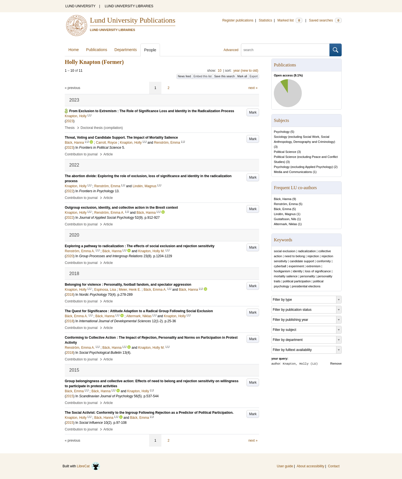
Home (73, 49)
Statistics (265, 20)
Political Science (285, 151)
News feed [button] (184, 76)
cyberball (280, 266)
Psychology (281, 131)
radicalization (307, 251)
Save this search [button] (224, 76)
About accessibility (310, 466)
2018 (69, 295)
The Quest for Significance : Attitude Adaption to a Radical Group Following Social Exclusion (139, 311)
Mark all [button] (242, 76)
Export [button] (254, 76)
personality (307, 276)
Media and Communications (293, 172)
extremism (313, 266)
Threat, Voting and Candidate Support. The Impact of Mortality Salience (121, 137)
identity (298, 271)
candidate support (302, 261)
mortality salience (286, 276)
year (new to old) (245, 71)
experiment (296, 266)
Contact (333, 466)
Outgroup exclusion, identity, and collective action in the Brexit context (121, 208)
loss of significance (318, 271)
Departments (125, 49)
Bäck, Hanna (282, 199)
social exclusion (284, 251)
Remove (336, 363)
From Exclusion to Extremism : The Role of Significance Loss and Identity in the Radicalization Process (151, 111)
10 (219, 71)
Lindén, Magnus (285, 214)
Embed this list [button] (202, 76)
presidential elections (306, 286)
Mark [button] (253, 112)
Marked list (289, 20)
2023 (69, 121)
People (150, 50)
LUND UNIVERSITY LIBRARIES (129, 6)
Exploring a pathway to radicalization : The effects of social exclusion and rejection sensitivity (139, 246)
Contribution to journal (81, 154)
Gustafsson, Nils (285, 219)
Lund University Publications (132, 20)
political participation (297, 281)
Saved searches (325, 20)
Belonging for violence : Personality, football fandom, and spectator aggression (128, 285)
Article (108, 154)
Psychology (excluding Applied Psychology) (303, 167)
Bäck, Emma (282, 209)
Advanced (231, 50)
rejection (313, 256)
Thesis (70, 128)
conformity (324, 261)
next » (253, 88)
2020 (69, 256)
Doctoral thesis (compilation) (101, 128)
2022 (69, 191)
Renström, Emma (286, 204)
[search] (285, 50)
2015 (69, 396)
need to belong (294, 256)
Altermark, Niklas (285, 224)
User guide (285, 466)
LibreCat (88, 466)
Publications (96, 49)
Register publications (237, 20)
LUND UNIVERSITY (80, 6)
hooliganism (282, 271)
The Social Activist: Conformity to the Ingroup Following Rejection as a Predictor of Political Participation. (149, 413)
